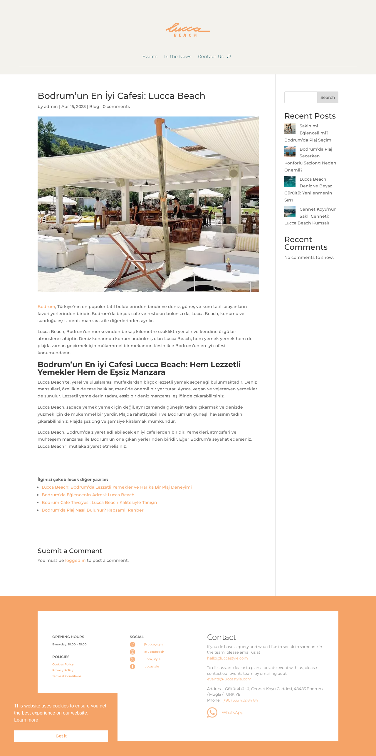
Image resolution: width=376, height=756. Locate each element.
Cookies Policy (63, 664)
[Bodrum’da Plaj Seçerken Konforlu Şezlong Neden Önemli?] (290, 152)
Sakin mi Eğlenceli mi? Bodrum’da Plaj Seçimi (308, 133)
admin (51, 106)
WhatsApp (232, 712)
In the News (178, 56)
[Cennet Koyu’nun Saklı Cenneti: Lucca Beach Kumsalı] (290, 212)
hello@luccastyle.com (227, 658)
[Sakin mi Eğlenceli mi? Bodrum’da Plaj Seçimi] (290, 129)
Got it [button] (61, 736)
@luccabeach (154, 652)
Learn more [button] (26, 719)
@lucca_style (153, 644)
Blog (94, 106)
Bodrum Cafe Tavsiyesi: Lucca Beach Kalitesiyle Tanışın (99, 502)
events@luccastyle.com (229, 679)
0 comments (116, 106)
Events (150, 56)
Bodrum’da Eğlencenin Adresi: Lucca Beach (88, 494)
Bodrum (46, 306)
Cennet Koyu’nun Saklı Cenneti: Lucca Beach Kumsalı (310, 216)
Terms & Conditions (66, 676)
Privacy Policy (62, 670)
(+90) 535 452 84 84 (240, 700)
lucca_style (152, 659)
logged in (75, 560)
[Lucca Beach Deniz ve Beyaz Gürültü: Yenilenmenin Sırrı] (290, 182)
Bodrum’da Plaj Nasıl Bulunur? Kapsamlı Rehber (93, 510)
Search (327, 97)
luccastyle (151, 666)
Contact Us (211, 56)
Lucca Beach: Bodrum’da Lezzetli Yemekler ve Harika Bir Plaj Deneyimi (117, 487)
